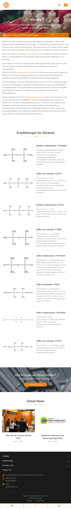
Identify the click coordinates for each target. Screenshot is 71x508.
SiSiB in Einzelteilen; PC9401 (48, 284)
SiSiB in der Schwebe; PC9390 (48, 229)
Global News (35, 401)
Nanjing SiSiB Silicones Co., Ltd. (39, 496)
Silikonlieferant (33, 54)
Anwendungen (7, 461)
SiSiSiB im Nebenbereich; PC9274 (50, 205)
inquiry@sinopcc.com (12, 487)
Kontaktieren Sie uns (35, 384)
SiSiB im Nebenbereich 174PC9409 (50, 313)
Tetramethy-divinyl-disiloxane (34, 97)
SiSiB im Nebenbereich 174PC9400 (50, 256)
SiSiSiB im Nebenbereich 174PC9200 (51, 146)
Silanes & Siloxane (25, 35)
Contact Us (6, 470)
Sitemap (29, 500)
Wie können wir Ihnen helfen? (35, 375)
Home (8, 35)
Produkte (14, 35)
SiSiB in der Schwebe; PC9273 (48, 174)
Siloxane (36, 35)
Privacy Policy (40, 500)
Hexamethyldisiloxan (24, 72)
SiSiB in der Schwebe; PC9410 (48, 341)
